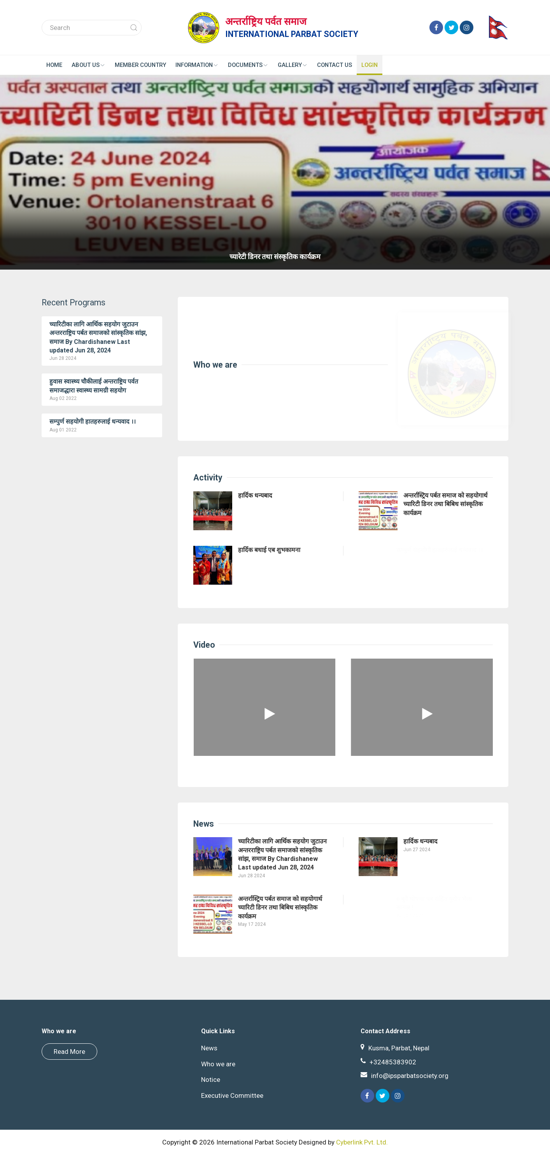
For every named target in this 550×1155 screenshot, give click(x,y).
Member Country (140, 64)
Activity (203, 477)
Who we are (211, 365)
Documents (248, 64)
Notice (208, 1079)
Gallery (293, 64)
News (199, 824)
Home (54, 64)
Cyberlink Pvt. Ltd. (362, 1142)
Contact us (334, 64)
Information (197, 64)
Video (200, 645)
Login (369, 64)
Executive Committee (230, 1095)
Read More (69, 1051)
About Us (88, 64)
